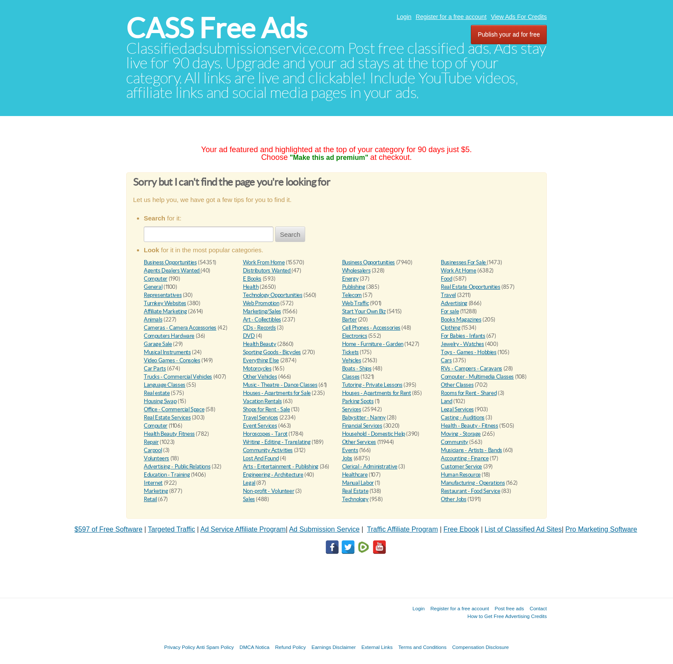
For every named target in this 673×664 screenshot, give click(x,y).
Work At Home (458, 270)
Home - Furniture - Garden (372, 344)
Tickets (350, 352)
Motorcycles (257, 368)
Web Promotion (261, 303)
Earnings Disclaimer (334, 647)
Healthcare (355, 474)
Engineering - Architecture (273, 474)
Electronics (354, 336)
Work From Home (264, 262)
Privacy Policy (179, 647)
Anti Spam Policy (215, 647)
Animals (153, 319)
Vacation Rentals (262, 401)
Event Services (260, 425)
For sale (450, 311)
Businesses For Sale (464, 262)
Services (351, 409)
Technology (355, 499)
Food (446, 278)
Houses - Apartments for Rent (376, 393)
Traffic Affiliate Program (402, 529)
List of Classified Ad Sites (523, 529)
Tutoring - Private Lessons (372, 385)
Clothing (450, 327)
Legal (249, 483)
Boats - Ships (357, 368)
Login (404, 16)
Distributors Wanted (267, 270)
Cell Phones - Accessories (371, 327)
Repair (151, 442)
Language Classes (164, 385)
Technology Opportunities (273, 295)
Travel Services (260, 417)
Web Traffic (355, 303)
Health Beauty (259, 344)
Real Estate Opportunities (470, 287)
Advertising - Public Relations (177, 466)
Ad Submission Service (324, 529)
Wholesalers (356, 270)
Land (446, 401)
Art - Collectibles (262, 319)
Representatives (163, 295)
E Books (252, 278)
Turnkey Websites (165, 303)
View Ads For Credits (519, 16)
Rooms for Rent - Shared (469, 393)
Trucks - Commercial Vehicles (178, 376)
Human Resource (461, 474)
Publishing (353, 287)
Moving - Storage (461, 434)
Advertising (454, 303)
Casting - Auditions (463, 417)
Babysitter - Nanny (364, 417)
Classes (351, 376)
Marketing (156, 491)
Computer (155, 278)
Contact (538, 608)
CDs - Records (259, 327)
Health (251, 287)
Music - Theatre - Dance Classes (280, 385)
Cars (446, 360)
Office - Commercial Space (174, 409)
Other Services (359, 442)
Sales (249, 499)
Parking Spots (358, 401)
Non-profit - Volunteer (268, 491)
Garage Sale (158, 344)
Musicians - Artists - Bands (471, 450)
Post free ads (509, 608)
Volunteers (156, 458)
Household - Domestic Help (373, 434)
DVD (249, 336)
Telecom (352, 295)
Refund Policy (290, 647)
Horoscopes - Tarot (265, 434)
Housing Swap (160, 401)
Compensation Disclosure (480, 647)
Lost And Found (261, 458)
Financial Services (362, 425)
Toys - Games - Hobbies (468, 352)
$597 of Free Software (108, 529)
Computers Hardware (169, 336)
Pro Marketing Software (601, 529)
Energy (350, 278)
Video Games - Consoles (172, 360)
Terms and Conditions (422, 647)
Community (454, 442)
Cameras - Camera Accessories (180, 327)
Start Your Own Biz (364, 311)
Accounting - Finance (464, 458)
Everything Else (261, 360)
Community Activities (268, 450)
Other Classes (457, 385)
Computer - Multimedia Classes (477, 376)
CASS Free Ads (216, 28)
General (153, 287)
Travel (448, 295)
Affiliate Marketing (165, 311)
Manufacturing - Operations (473, 483)
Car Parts (155, 368)
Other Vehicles (260, 376)
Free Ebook (461, 529)
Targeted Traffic (171, 529)
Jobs (347, 458)
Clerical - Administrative (369, 466)
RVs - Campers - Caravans (471, 368)
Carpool (153, 450)
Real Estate (355, 491)
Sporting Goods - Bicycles (272, 352)
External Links (377, 647)
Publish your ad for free (509, 34)
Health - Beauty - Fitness (469, 425)
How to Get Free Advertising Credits (507, 616)
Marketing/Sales (262, 311)
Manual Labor (358, 483)
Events (350, 450)
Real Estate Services (167, 417)
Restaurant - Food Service (470, 491)
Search (290, 234)
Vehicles (351, 360)
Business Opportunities (170, 262)
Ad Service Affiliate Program (243, 529)
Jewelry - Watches (462, 344)
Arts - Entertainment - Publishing (280, 466)
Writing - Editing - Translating (277, 442)
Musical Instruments (167, 352)
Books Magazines (461, 319)
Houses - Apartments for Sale (277, 393)
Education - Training (167, 474)
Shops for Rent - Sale (266, 409)
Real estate (157, 393)
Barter (349, 319)
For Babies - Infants (463, 336)
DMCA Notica (254, 647)
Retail (150, 499)
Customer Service (461, 466)
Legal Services (457, 409)
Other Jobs (453, 499)
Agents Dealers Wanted (172, 270)
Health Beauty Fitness (169, 434)
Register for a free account (451, 16)
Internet (153, 483)
